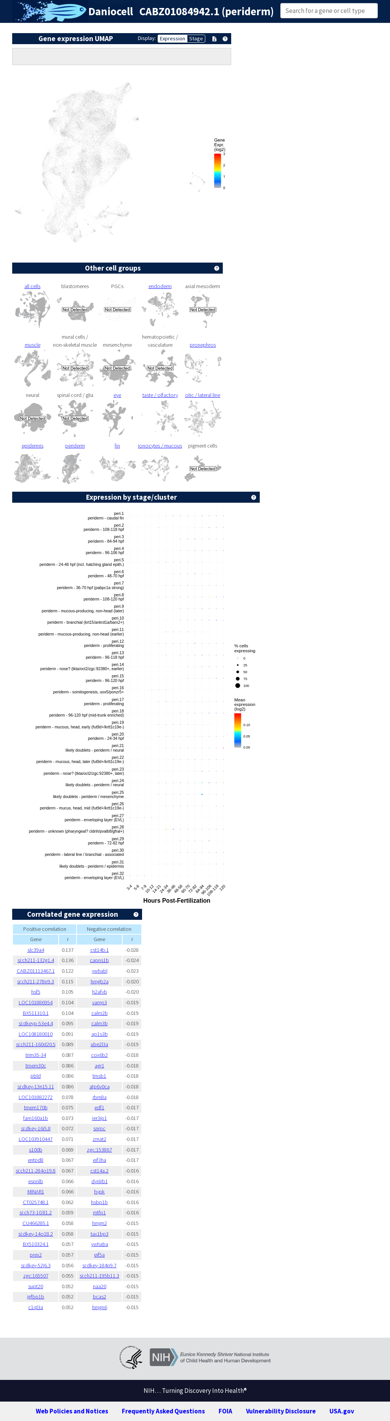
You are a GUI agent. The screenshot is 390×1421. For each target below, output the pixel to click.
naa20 (99, 1286)
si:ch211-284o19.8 (36, 1170)
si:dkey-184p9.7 (99, 1265)
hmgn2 (99, 1223)
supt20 (35, 1286)
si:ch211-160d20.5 (36, 1044)
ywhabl (99, 970)
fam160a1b (35, 1118)
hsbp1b (99, 1202)
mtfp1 (99, 1212)
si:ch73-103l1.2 (35, 1212)
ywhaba (99, 1244)
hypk (99, 1191)
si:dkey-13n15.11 (36, 1086)
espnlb (35, 1181)
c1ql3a (35, 1307)
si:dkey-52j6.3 (36, 1265)
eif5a (99, 1254)
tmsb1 (99, 1075)
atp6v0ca (100, 1086)
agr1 (99, 1065)
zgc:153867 (99, 1149)
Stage (196, 38)
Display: (147, 38)
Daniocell (110, 11)
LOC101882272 (36, 1097)
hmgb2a (100, 981)
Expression (172, 38)
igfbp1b (35, 1296)
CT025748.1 (36, 1202)
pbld (35, 1075)
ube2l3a (99, 1044)
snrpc (99, 1128)
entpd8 (35, 1160)
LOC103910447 (36, 1139)
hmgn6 (99, 1307)
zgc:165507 (35, 1275)
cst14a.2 (99, 1170)
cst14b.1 (99, 949)
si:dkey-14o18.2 (35, 1233)
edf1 (99, 1107)
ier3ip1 (99, 1118)
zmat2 (99, 1139)
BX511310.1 (36, 1013)
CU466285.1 (35, 1223)
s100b (35, 1149)
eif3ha (99, 1160)
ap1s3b (99, 1034)
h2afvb (99, 991)
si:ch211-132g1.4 (36, 960)
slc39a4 (35, 949)
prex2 (36, 1254)
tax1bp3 (100, 1233)
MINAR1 (35, 1191)
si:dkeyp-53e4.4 (36, 1023)
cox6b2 (99, 1054)
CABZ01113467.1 (36, 970)
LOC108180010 (36, 1034)
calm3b (99, 1023)
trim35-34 (36, 1054)
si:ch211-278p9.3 (35, 981)
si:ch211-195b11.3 (99, 1275)
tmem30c (36, 1065)
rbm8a (100, 1097)
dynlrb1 (99, 1181)
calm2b (99, 1013)
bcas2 (99, 1296)
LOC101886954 (36, 1002)
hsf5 (35, 991)
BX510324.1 (36, 1244)
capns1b (99, 960)
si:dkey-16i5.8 (36, 1128)
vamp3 (99, 1002)
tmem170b (36, 1107)
